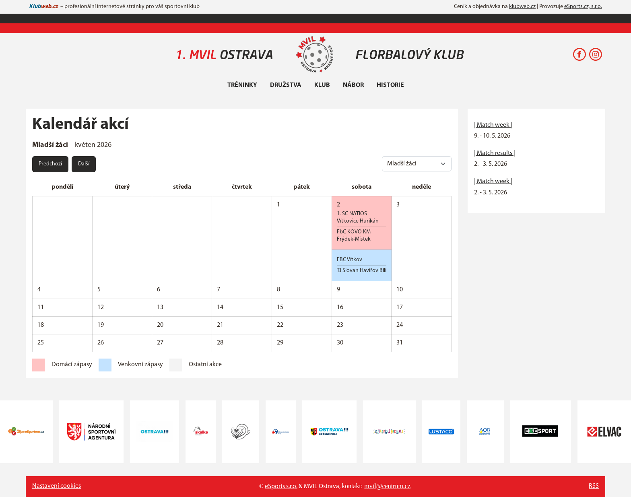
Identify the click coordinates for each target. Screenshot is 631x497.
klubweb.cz (522, 7)
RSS (594, 486)
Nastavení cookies (56, 486)
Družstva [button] (285, 85)
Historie (390, 85)
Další (83, 164)
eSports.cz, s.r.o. (583, 7)
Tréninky (242, 85)
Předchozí (50, 164)
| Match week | (493, 125)
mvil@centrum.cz (387, 486)
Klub (322, 85)
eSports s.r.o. (281, 486)
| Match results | (494, 153)
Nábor (353, 85)
